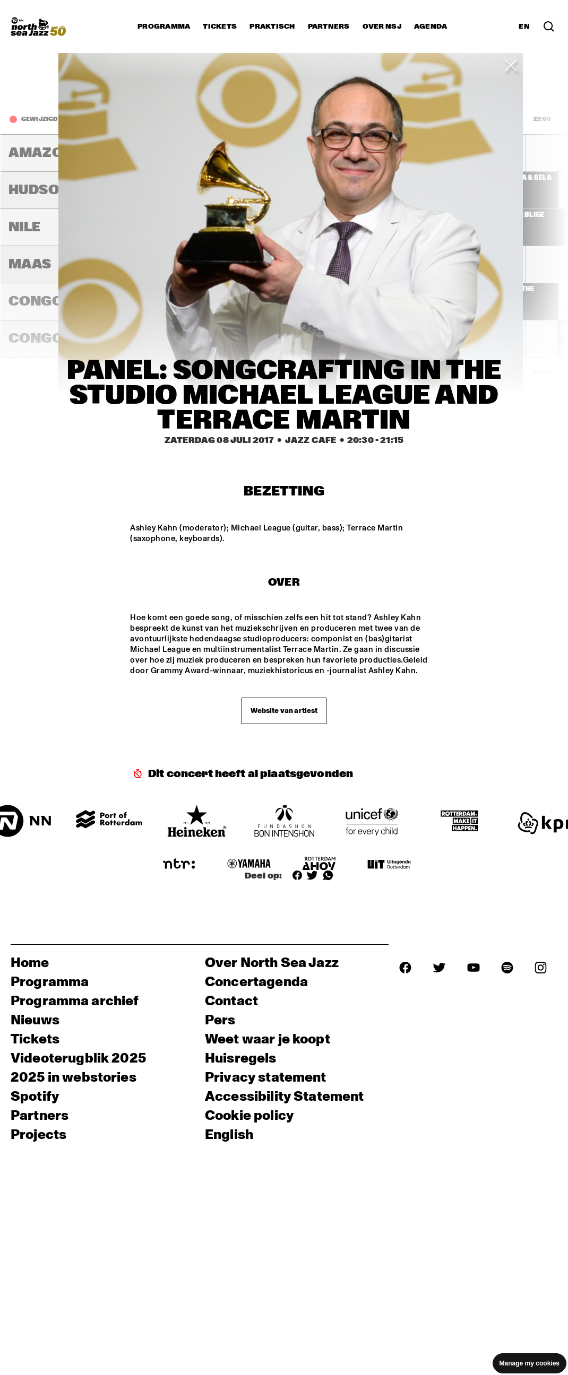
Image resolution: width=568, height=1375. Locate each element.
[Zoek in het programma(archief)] (548, 26)
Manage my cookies (530, 1363)
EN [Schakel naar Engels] (524, 26)
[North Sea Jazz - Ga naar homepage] (38, 26)
